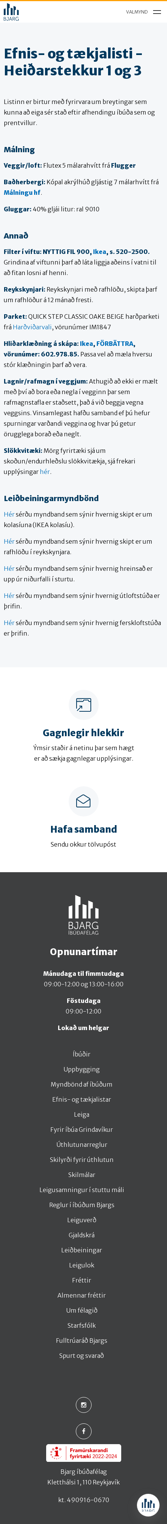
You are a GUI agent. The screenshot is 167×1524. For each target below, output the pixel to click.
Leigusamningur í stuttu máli (81, 1190)
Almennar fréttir (81, 1295)
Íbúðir (81, 1054)
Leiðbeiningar (81, 1250)
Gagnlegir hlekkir (83, 733)
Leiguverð (81, 1220)
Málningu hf (22, 192)
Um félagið (82, 1310)
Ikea (99, 251)
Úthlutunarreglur (81, 1144)
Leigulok (81, 1265)
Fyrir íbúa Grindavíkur (81, 1129)
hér (45, 471)
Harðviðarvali (32, 327)
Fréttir (81, 1280)
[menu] (141, 11)
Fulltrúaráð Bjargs (81, 1340)
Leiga (81, 1114)
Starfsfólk (82, 1325)
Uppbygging (81, 1069)
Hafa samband (83, 829)
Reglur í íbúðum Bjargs (81, 1205)
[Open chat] (148, 1505)
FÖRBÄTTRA (114, 343)
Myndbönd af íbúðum (82, 1084)
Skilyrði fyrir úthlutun (82, 1159)
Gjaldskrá (82, 1235)
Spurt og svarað (81, 1355)
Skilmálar (81, 1175)
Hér (9, 514)
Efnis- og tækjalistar (81, 1099)
